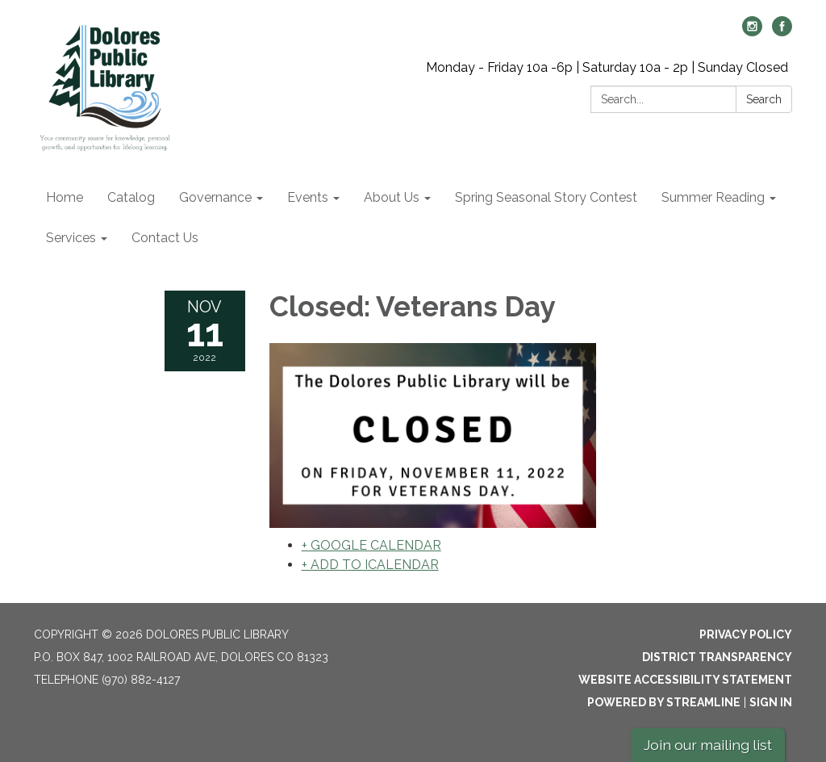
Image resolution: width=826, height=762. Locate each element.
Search (764, 99)
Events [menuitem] (307, 197)
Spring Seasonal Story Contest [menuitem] (546, 197)
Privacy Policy (745, 634)
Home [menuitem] (64, 197)
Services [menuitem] (71, 237)
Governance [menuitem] (215, 197)
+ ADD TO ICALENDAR (370, 564)
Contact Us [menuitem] (164, 237)
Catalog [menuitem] (131, 197)
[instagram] (752, 32)
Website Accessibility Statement (685, 679)
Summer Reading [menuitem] (713, 197)
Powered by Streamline (663, 702)
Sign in (770, 702)
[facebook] (782, 32)
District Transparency (717, 657)
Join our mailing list (708, 744)
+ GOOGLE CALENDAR (371, 545)
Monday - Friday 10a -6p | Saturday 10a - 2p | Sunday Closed (607, 67)
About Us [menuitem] (391, 197)
